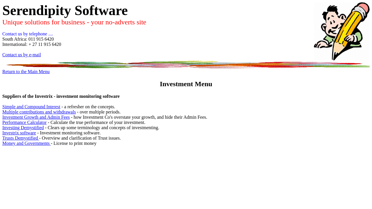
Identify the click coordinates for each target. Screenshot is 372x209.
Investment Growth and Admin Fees (36, 117)
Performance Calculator (24, 122)
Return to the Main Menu (26, 71)
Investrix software (19, 132)
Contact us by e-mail (21, 54)
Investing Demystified (23, 127)
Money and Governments (26, 143)
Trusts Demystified (20, 138)
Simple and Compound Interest (31, 106)
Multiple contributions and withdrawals (39, 111)
